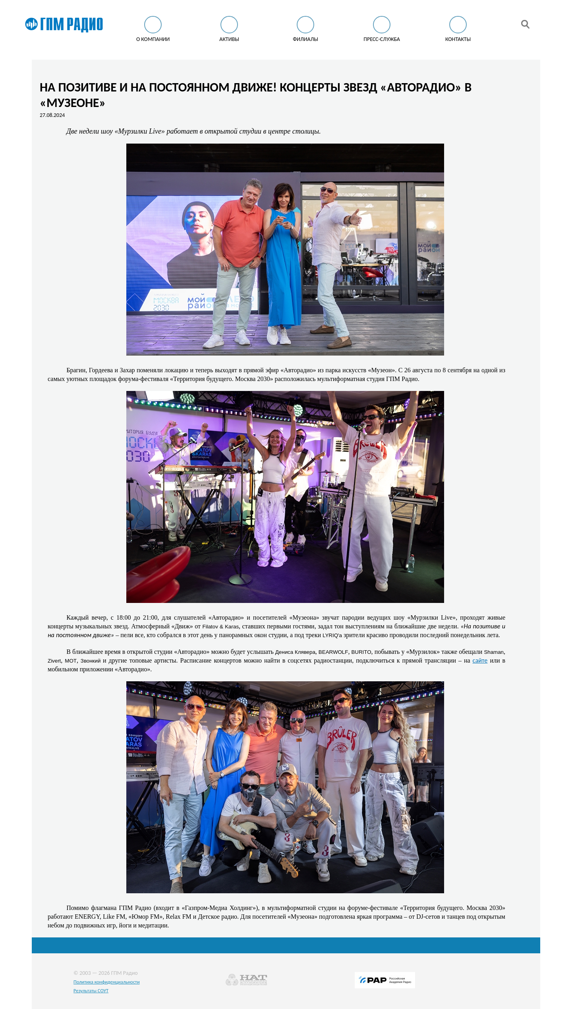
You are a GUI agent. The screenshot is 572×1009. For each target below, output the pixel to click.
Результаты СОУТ (90, 990)
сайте (480, 660)
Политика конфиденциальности (106, 982)
